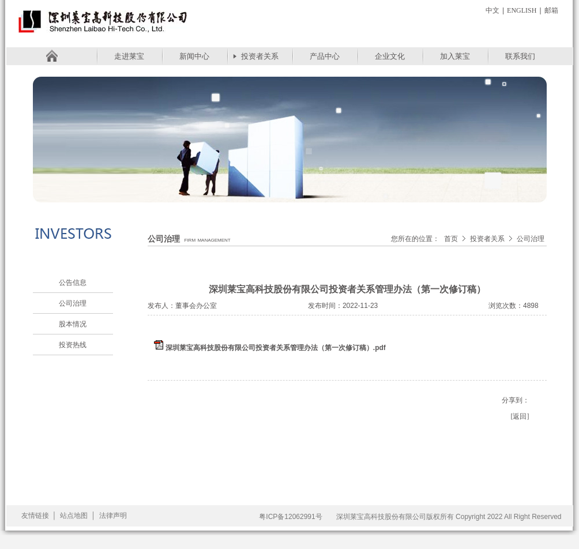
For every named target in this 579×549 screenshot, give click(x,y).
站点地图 (74, 516)
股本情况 (73, 324)
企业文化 (390, 56)
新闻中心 (194, 56)
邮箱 (551, 10)
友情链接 (35, 516)
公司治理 (73, 303)
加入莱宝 (455, 56)
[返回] (520, 416)
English (521, 10)
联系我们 (520, 56)
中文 (492, 10)
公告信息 (73, 283)
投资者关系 (260, 56)
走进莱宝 (129, 56)
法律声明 (113, 516)
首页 (451, 239)
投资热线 (73, 345)
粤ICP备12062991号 (290, 517)
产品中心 (325, 56)
